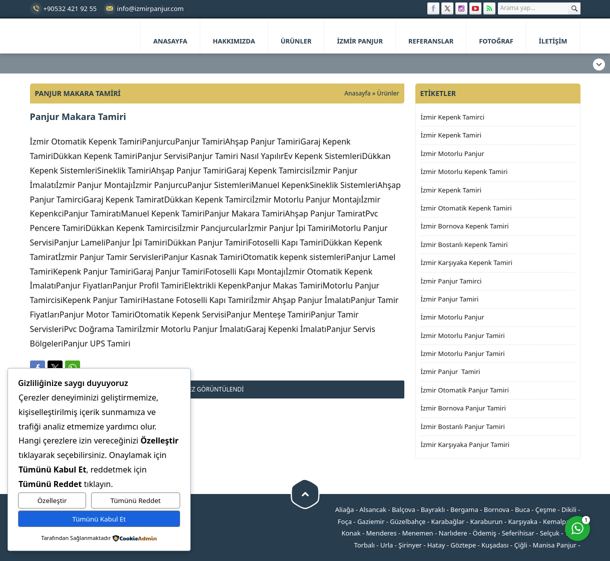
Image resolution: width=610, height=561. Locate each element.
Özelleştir (52, 500)
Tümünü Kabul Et (99, 519)
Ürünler (388, 93)
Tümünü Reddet (136, 500)
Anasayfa (357, 93)
